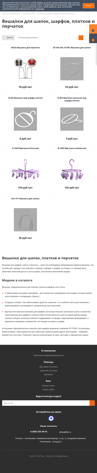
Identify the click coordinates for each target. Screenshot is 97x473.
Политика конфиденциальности (48, 355)
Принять (88, 6)
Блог (48, 380)
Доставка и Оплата (49, 367)
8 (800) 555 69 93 (38, 431)
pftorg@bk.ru (65, 432)
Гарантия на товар (48, 370)
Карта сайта (48, 389)
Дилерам (48, 374)
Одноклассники (44, 418)
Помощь (48, 361)
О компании (48, 350)
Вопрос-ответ (48, 385)
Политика (39, 9)
